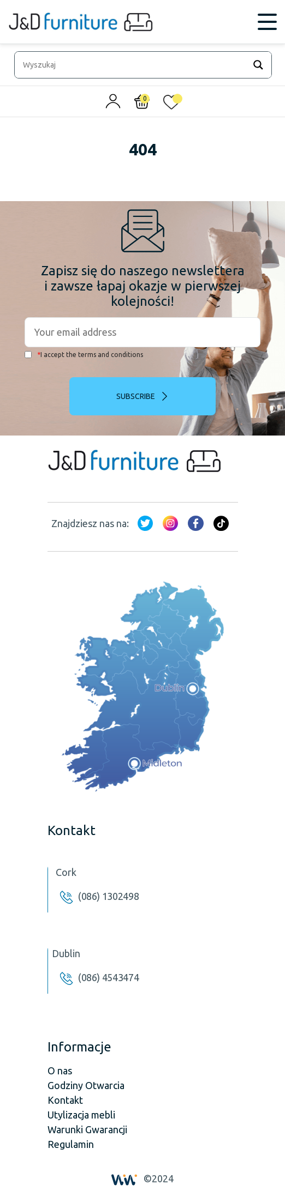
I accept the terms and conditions (84, 354)
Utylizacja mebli (81, 1114)
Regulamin (71, 1144)
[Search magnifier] (258, 65)
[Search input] (132, 65)
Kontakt (65, 1100)
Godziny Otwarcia (86, 1085)
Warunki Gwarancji (87, 1129)
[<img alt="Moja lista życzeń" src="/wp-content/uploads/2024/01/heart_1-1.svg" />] (171, 104)
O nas (60, 1070)
